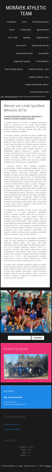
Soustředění (44, 53)
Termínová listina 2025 (39, 92)
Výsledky (26, 37)
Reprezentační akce (24, 53)
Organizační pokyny (22, 61)
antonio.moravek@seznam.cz (15, 404)
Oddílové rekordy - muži (39, 69)
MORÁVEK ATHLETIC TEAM (26, 11)
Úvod (24, 21)
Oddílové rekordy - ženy (39, 77)
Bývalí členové (43, 29)
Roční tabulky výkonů (14, 69)
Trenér (12, 29)
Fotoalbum (11, 21)
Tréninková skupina (40, 21)
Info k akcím (21, 45)
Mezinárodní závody (40, 45)
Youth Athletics (42, 61)
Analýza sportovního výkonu (37, 84)
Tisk (20, 466)
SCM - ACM (12, 37)
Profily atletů (25, 29)
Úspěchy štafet (42, 37)
